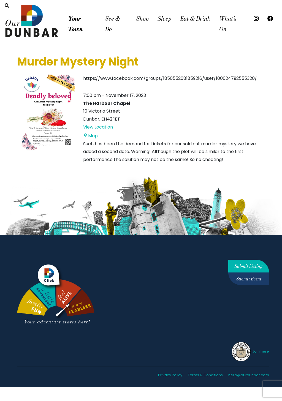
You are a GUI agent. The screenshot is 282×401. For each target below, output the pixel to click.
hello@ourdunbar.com (248, 375)
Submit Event (248, 278)
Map (90, 136)
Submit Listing (249, 266)
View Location (98, 127)
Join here (250, 351)
